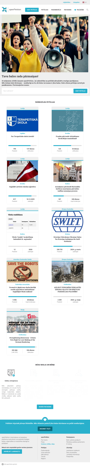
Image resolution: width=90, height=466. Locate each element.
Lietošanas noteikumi (73, 450)
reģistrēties (66, 2)
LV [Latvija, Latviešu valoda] (84, 2)
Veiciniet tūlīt (45, 429)
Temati (43, 456)
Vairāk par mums (45, 407)
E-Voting (69, 444)
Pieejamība (69, 456)
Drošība (67, 133)
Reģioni (43, 458)
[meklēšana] (87, 10)
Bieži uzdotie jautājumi (73, 440)
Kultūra (67, 184)
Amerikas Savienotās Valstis (22, 259)
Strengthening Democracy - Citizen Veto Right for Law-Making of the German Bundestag (22, 340)
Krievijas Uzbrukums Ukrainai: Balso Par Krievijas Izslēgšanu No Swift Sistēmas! (67, 239)
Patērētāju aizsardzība (22, 284)
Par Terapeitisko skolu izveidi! (22, 136)
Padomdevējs (56, 10)
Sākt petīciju (32, 10)
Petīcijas (45, 10)
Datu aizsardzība (71, 452)
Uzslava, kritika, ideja (48, 444)
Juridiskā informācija (72, 454)
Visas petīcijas (45, 452)
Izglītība (22, 133)
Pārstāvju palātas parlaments (75, 442)
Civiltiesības (67, 284)
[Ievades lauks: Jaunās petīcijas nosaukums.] (38, 91)
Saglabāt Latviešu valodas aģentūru (22, 187)
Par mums (67, 10)
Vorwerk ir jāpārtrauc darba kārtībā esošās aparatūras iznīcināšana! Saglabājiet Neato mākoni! (22, 289)
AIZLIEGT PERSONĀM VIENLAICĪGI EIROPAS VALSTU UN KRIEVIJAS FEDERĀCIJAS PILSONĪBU (67, 289)
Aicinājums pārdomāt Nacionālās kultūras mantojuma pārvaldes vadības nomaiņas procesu (67, 189)
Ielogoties (76, 2)
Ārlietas (67, 234)
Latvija (22, 108)
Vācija (22, 310)
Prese (42, 442)
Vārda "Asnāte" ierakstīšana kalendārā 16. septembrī (22, 238)
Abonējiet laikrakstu (12, 451)
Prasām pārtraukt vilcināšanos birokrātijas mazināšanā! (67, 137)
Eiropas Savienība (67, 209)
